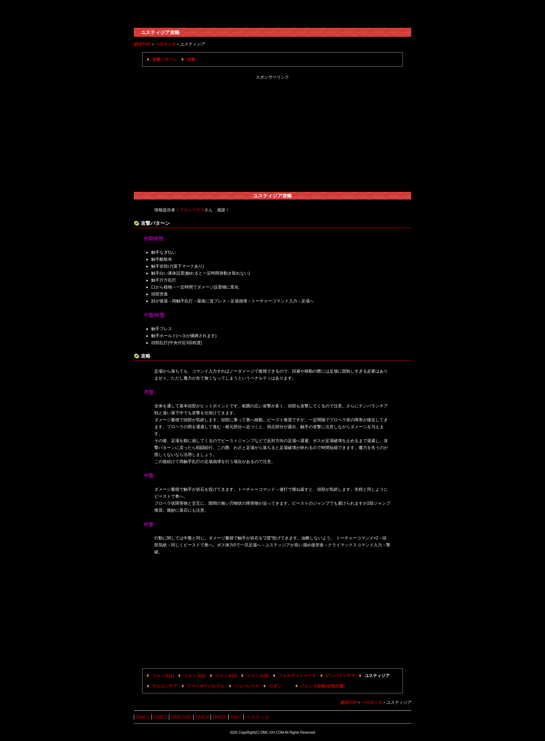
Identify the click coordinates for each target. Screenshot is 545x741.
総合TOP (142, 44)
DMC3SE (181, 717)
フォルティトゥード (297, 675)
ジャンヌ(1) (163, 675)
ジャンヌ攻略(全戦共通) (322, 686)
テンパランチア (340, 675)
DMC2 (161, 717)
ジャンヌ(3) (226, 675)
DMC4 (202, 717)
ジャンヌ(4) (258, 675)
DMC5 (220, 717)
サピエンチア (164, 686)
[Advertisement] (272, 136)
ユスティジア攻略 (160, 32)
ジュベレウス (246, 686)
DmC (236, 717)
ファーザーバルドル (206, 686)
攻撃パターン (164, 59)
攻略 (191, 59)
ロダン (275, 686)
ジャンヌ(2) (195, 675)
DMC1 (143, 717)
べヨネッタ (165, 44)
